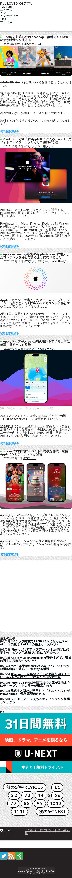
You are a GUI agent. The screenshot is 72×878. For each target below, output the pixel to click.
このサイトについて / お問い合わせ (47, 831)
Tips (3, 18)
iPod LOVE (40, 868)
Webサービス (60, 261)
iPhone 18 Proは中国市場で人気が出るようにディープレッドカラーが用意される (35, 684)
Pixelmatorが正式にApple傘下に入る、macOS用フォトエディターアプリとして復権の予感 (35, 140)
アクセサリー (9, 15)
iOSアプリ (30, 44)
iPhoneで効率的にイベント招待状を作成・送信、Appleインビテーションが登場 (35, 452)
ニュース (6, 9)
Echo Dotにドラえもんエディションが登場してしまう (35, 700)
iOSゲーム (44, 261)
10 (52, 803)
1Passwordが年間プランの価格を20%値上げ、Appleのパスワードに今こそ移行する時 (35, 675)
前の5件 (14, 787)
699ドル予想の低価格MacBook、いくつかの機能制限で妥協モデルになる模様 (35, 667)
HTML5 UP (40, 873)
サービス (6, 21)
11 (16, 811)
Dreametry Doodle (35, 871)
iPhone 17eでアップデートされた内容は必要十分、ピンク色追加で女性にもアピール (34, 651)
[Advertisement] (36, 596)
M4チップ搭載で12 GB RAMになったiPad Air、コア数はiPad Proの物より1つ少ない (34, 642)
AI (39, 44)
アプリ (4, 12)
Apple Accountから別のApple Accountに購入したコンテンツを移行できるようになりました (34, 255)
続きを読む (9, 131)
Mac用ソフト (46, 146)
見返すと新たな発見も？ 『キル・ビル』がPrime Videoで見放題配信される (35, 692)
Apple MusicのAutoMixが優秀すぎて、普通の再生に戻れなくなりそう (35, 659)
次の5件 (46, 811)
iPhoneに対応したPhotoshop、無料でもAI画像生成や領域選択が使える (35, 38)
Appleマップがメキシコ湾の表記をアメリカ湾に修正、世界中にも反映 (35, 343)
